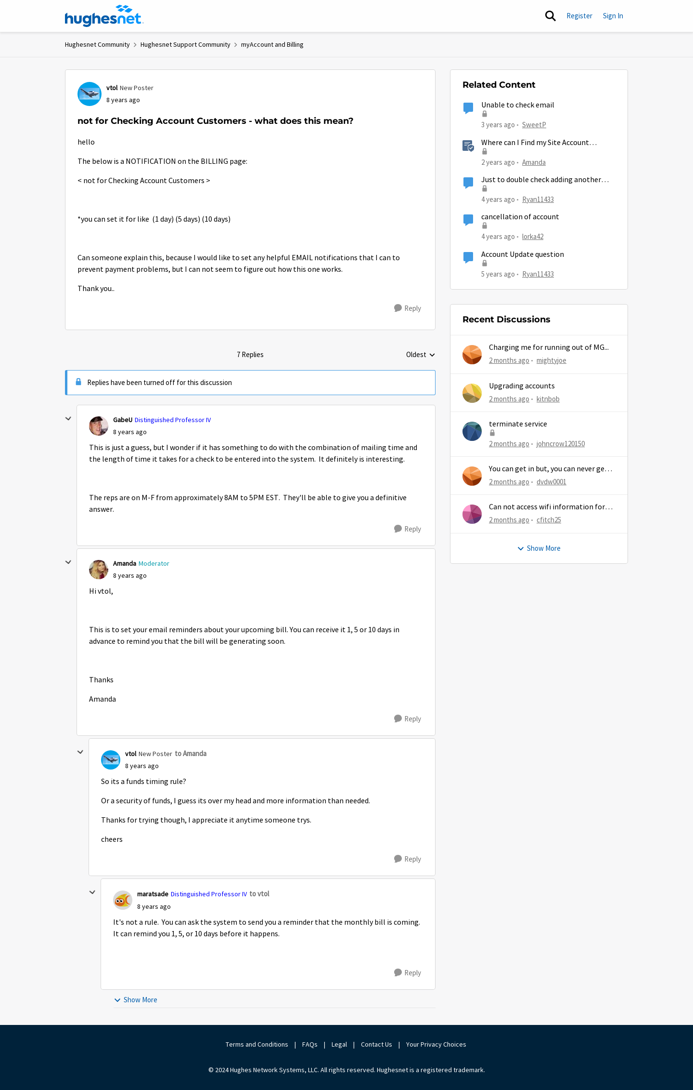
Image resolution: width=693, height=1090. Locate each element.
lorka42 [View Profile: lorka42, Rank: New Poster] (532, 236)
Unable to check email (517, 105)
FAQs (310, 1044)
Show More (135, 999)
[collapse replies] (68, 419)
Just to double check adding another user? (541, 180)
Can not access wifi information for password (547, 507)
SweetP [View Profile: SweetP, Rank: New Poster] (534, 124)
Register (579, 15)
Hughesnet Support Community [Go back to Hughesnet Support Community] (186, 44)
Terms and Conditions (257, 1044)
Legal (339, 1044)
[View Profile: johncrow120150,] (472, 431)
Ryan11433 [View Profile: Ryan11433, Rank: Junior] (538, 199)
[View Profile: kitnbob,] (472, 393)
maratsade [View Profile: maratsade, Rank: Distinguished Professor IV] (152, 894)
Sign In (613, 15)
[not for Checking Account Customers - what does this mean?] (130, 432)
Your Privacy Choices (437, 1044)
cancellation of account (520, 217)
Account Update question (522, 254)
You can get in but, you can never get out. (548, 469)
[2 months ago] (509, 360)
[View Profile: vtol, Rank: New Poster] (89, 94)
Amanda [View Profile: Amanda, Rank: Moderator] (124, 563)
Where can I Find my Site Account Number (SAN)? (535, 143)
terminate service (518, 424)
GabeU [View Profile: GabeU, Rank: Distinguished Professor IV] (122, 419)
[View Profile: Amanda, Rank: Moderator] (98, 569)
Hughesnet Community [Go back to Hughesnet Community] (97, 44)
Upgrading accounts (522, 386)
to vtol (259, 893)
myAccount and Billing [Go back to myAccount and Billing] (272, 44)
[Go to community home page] (104, 16)
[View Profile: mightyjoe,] (472, 354)
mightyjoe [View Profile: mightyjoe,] (551, 360)
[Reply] (407, 308)
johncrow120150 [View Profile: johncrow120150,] (561, 443)
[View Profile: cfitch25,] (472, 514)
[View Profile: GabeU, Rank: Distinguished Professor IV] (98, 426)
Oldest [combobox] (421, 355)
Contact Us (376, 1044)
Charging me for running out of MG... (549, 347)
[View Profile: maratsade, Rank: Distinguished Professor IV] (122, 900)
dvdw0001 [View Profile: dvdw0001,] (551, 481)
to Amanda (190, 753)
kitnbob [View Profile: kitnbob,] (548, 398)
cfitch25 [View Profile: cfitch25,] (549, 519)
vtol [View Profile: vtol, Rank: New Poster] (111, 87)
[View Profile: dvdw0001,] (472, 476)
